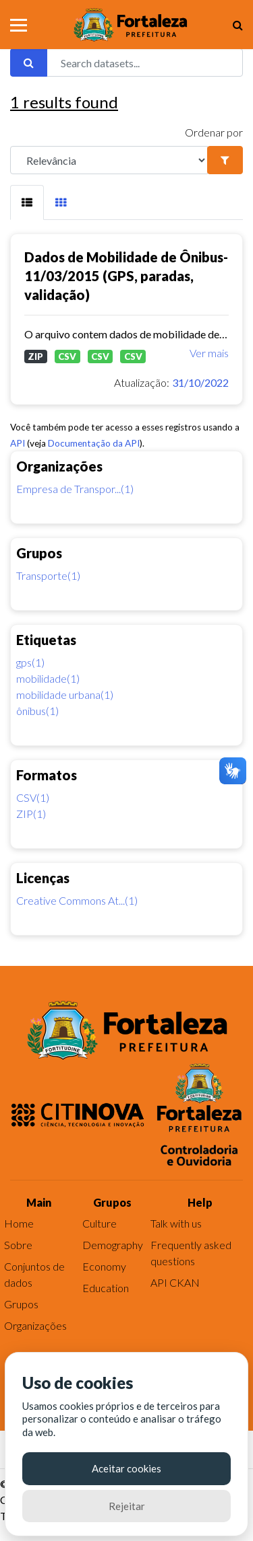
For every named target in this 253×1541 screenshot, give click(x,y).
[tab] (27, 202)
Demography (112, 1244)
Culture (99, 1223)
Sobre (18, 1244)
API (17, 443)
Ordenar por (214, 132)
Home (19, 1223)
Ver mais (209, 352)
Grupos (21, 1304)
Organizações (35, 1325)
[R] (109, 160)
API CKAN (175, 1282)
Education (105, 1287)
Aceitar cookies (126, 1468)
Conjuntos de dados (34, 1274)
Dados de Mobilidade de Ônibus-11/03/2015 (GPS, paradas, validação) (126, 276)
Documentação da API (94, 443)
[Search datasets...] (145, 62)
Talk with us (176, 1223)
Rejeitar (127, 1506)
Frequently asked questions (190, 1252)
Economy (104, 1266)
